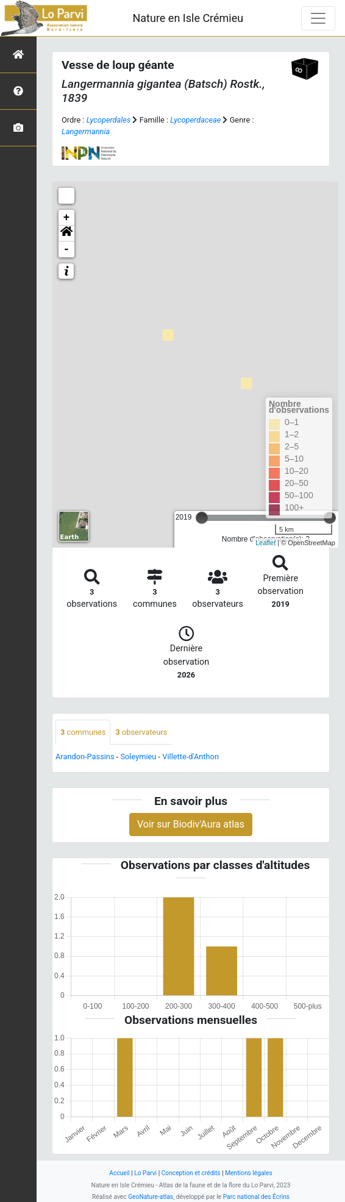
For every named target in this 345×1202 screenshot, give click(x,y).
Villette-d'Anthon (190, 756)
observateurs (141, 732)
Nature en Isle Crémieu (187, 18)
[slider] (202, 518)
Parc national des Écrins (256, 1197)
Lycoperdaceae (195, 119)
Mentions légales (248, 1173)
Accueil (119, 1173)
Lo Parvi (145, 1173)
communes (82, 732)
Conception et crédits (191, 1173)
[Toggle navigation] (318, 18)
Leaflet (265, 542)
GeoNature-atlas (150, 1197)
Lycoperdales (109, 119)
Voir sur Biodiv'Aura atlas (190, 824)
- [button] (66, 249)
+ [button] (66, 217)
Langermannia (86, 131)
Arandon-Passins (85, 756)
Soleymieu (138, 756)
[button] (66, 233)
